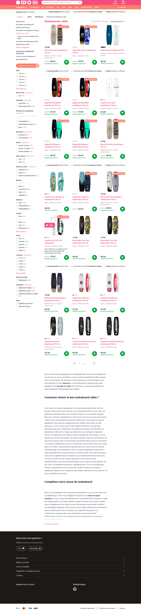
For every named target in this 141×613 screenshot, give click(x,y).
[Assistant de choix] (27, 66)
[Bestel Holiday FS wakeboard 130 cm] (66, 209)
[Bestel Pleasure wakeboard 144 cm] (66, 156)
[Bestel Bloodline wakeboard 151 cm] (66, 112)
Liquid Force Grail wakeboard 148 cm (108, 104)
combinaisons (86, 7)
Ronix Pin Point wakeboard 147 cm (111, 145)
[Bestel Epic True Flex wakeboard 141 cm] (94, 257)
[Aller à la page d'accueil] (27, 3)
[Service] (115, 2)
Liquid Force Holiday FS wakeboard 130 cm (54, 198)
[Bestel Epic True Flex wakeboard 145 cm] (122, 257)
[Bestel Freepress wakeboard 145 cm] (94, 209)
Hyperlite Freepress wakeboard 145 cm (80, 198)
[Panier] (123, 2)
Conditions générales (87, 608)
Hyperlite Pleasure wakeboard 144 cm (52, 145)
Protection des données (107, 608)
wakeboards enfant (23, 44)
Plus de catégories (22, 47)
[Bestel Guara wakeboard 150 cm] (94, 62)
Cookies (122, 608)
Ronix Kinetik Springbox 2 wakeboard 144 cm (55, 299)
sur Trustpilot (25, 12)
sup (57, 7)
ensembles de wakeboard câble (27, 41)
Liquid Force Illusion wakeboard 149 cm (80, 299)
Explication (29, 93)
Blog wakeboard (21, 59)
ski (43, 7)
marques (122, 7)
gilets (97, 7)
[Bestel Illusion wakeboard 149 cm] (94, 310)
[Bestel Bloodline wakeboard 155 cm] (94, 112)
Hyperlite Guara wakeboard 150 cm (84, 51)
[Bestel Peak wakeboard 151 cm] (66, 353)
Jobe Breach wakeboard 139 (112, 50)
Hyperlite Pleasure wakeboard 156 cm (80, 145)
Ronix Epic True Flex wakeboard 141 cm (80, 241)
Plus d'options (21, 89)
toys (76, 7)
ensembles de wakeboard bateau (27, 30)
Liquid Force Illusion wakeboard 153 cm (108, 299)
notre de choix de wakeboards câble (28, 37)
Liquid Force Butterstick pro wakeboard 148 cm (112, 342)
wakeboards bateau (23, 27)
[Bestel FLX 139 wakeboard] (66, 257)
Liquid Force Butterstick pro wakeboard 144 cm (84, 342)
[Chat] (21, 548)
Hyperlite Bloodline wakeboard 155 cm (80, 104)
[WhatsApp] (35, 548)
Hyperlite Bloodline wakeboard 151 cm (53, 104)
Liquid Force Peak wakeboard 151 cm (52, 342)
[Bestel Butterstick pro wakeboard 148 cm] (122, 353)
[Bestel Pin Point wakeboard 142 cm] (66, 62)
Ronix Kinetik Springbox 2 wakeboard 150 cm (111, 198)
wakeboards (20, 21)
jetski (70, 7)
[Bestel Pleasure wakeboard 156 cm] (94, 156)
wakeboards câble (22, 33)
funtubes (50, 7)
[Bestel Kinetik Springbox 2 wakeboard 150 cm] (122, 209)
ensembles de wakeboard (25, 24)
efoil (63, 7)
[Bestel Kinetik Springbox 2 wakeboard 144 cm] (66, 310)
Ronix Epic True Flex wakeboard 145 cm (108, 241)
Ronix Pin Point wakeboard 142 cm (56, 51)
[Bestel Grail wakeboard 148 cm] (122, 112)
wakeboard (34, 7)
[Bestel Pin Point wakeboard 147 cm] (122, 156)
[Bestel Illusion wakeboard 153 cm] (122, 310)
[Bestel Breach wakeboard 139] (122, 62)
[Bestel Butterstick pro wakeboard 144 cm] (94, 353)
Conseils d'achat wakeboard (25, 56)
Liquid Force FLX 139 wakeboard (53, 241)
